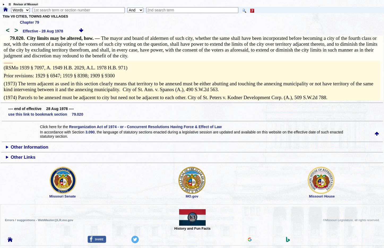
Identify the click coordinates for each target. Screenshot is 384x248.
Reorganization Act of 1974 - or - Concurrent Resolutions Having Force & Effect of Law (145, 127)
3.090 (90, 132)
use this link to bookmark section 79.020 (45, 114)
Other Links (23, 157)
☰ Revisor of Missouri (22, 4)
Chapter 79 (29, 22)
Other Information (29, 147)
